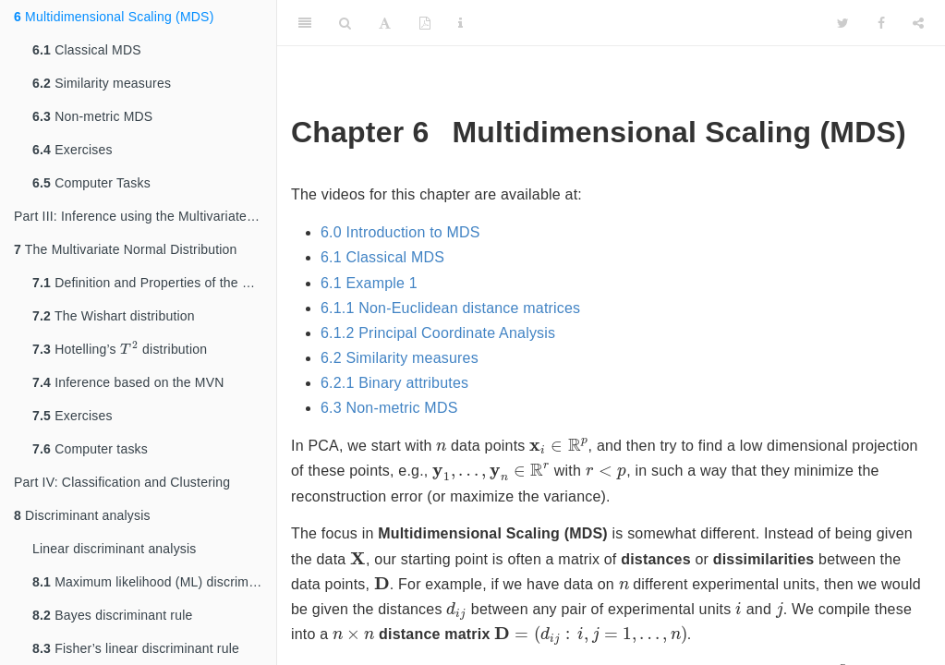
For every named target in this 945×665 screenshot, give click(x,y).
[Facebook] (881, 23)
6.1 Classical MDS (382, 257)
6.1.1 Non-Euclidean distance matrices (450, 308)
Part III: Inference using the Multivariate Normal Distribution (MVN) (145, 216)
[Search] (345, 23)
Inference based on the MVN (128, 382)
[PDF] (425, 23)
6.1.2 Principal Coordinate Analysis (438, 333)
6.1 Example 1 (369, 283)
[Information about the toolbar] (460, 23)
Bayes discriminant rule (112, 615)
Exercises (72, 149)
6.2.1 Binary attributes (394, 383)
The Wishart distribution (113, 315)
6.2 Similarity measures (400, 358)
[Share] (918, 23)
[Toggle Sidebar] (305, 23)
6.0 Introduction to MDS (400, 232)
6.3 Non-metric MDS (389, 408)
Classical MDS (86, 49)
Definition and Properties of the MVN (152, 282)
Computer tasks (90, 448)
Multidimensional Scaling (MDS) (114, 16)
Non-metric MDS (92, 116)
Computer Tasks (91, 182)
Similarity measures (101, 83)
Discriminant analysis (82, 515)
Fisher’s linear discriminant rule (135, 648)
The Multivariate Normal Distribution (125, 249)
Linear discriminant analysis (114, 548)
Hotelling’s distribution (119, 348)
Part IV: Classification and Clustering (122, 482)
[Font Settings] (385, 23)
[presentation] (129, 348)
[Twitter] (843, 23)
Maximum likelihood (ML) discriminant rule (154, 581)
